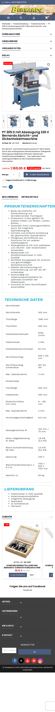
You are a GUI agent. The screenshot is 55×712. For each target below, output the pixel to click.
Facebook (27, 590)
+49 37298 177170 (18, 2)
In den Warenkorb (37, 174)
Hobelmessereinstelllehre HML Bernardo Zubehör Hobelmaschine (22, 566)
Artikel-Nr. (7, 143)
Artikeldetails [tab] (29, 196)
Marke (25, 143)
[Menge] (14, 174)
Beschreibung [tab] (10, 196)
